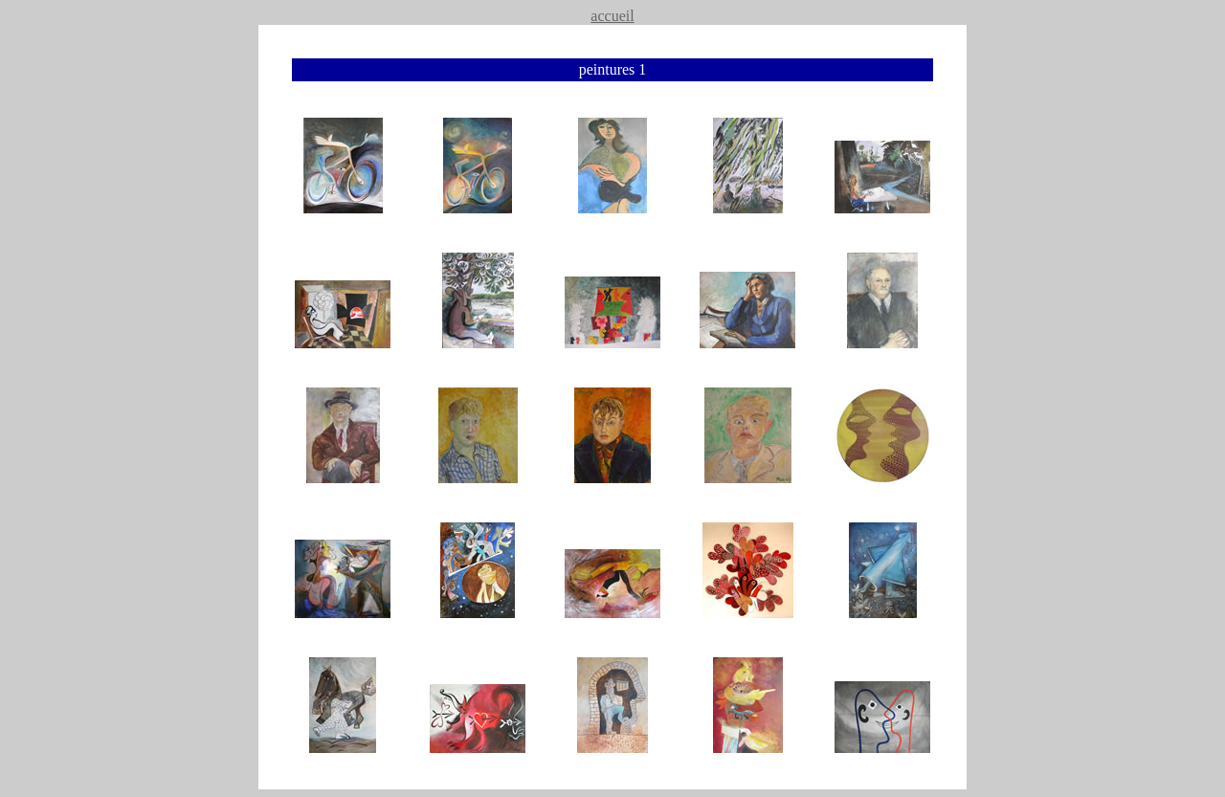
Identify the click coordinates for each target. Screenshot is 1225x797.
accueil (612, 16)
